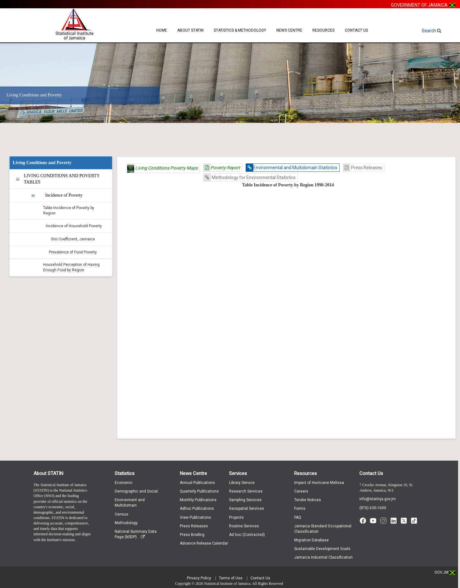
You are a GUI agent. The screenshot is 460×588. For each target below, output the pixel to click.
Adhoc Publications (197, 508)
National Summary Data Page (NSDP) (136, 534)
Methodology (126, 523)
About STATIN (190, 30)
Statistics (124, 473)
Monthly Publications (198, 500)
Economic (124, 482)
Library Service (242, 482)
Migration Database (311, 540)
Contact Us (356, 30)
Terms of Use (230, 578)
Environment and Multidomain (130, 503)
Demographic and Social (136, 491)
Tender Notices (307, 500)
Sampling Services (245, 500)
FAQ (297, 517)
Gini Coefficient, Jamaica (73, 239)
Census (121, 514)
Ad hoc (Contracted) (247, 534)
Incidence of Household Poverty (74, 226)
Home (161, 30)
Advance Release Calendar (204, 543)
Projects (236, 517)
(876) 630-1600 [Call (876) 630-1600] (372, 508)
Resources (323, 30)
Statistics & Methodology (240, 30)
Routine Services (244, 526)
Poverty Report (221, 167)
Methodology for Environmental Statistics (249, 177)
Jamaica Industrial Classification (323, 557)
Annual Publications (197, 482)
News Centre (289, 30)
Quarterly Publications (199, 491)
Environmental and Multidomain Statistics (291, 167)
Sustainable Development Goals (322, 549)
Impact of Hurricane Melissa (319, 482)
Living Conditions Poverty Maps (162, 168)
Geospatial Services (246, 508)
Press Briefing (192, 534)
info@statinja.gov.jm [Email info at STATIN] (377, 499)
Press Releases (362, 167)
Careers (301, 491)
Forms (299, 508)
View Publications (195, 517)
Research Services (246, 491)
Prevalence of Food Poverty (73, 252)
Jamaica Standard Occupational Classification (322, 529)
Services (238, 473)
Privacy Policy (199, 578)
